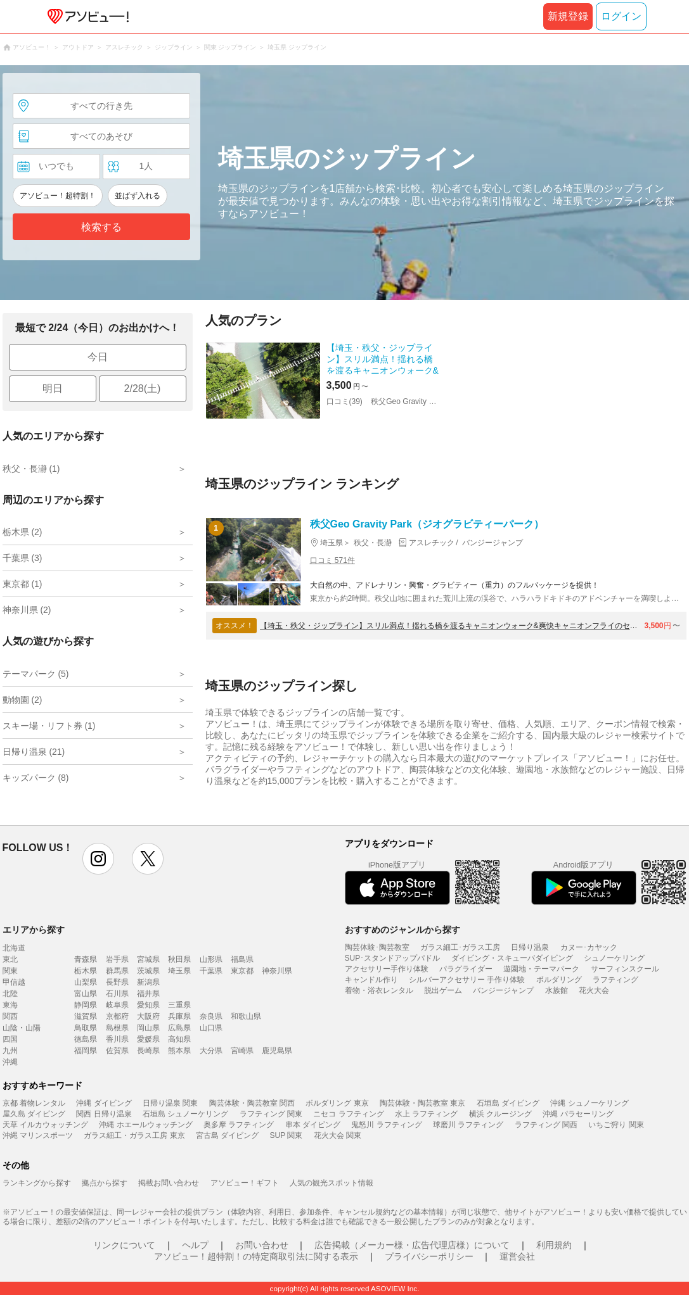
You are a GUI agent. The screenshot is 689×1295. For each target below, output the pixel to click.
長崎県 (148, 1050)
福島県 (242, 959)
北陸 (10, 993)
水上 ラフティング (426, 1113)
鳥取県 (85, 1027)
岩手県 (117, 959)
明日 (52, 388)
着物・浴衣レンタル (379, 990)
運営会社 (517, 1256)
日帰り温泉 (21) (34, 752)
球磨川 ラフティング (468, 1124)
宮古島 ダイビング (227, 1135)
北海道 (14, 948)
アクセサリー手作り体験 (386, 968)
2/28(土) (142, 388)
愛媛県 (148, 1039)
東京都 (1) (22, 584)
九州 (10, 1050)
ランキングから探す (37, 1182)
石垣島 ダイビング (508, 1103)
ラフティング (615, 979)
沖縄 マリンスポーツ (38, 1135)
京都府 (117, 1016)
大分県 (211, 1050)
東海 (10, 1005)
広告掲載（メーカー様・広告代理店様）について (412, 1245)
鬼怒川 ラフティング (386, 1124)
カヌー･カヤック (588, 947)
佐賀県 (117, 1050)
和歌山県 (246, 1016)
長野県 (117, 982)
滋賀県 (85, 1016)
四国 (10, 1039)
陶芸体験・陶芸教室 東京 (422, 1103)
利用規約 (554, 1245)
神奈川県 (277, 970)
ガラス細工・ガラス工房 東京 (134, 1135)
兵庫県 (179, 1016)
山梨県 (85, 982)
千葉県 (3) (22, 558)
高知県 (179, 1039)
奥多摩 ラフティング (238, 1124)
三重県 (179, 1005)
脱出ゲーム (443, 990)
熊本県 (179, 1050)
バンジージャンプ (503, 990)
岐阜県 (117, 1005)
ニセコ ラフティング (348, 1113)
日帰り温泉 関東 (170, 1103)
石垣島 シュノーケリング (185, 1113)
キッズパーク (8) (36, 778)
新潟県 (148, 982)
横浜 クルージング (500, 1113)
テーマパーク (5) (36, 674)
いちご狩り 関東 (615, 1124)
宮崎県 (242, 1050)
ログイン (621, 16)
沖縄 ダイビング (103, 1103)
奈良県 (211, 1016)
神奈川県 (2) (27, 610)
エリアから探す (34, 930)
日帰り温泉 (530, 947)
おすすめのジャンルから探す (402, 930)
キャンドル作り (371, 979)
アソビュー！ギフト (244, 1182)
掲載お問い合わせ (168, 1182)
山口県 (211, 1027)
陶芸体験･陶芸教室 (377, 947)
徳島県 (85, 1039)
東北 (10, 959)
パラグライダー (466, 968)
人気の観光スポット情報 (331, 1182)
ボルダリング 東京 (337, 1103)
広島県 (179, 1027)
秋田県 (179, 959)
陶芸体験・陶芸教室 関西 (252, 1103)
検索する (101, 227)
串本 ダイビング (312, 1124)
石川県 (117, 993)
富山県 (85, 993)
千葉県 (211, 970)
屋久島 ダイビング (34, 1113)
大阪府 (148, 1016)
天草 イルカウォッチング (45, 1124)
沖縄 (10, 1062)
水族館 (556, 990)
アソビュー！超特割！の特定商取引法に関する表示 (256, 1256)
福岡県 (85, 1050)
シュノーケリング (614, 958)
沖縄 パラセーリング (578, 1113)
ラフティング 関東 (271, 1113)
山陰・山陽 (22, 1027)
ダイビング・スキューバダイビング (512, 958)
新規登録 (568, 16)
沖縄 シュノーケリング (589, 1103)
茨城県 (148, 970)
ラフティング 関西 (546, 1124)
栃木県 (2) (22, 532)
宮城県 (148, 959)
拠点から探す (104, 1182)
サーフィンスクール (625, 968)
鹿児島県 (277, 1050)
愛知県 (148, 1005)
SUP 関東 (286, 1135)
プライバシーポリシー (429, 1256)
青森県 (85, 959)
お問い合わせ (261, 1245)
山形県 (211, 959)
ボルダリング (559, 979)
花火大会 (594, 990)
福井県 (148, 993)
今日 (97, 356)
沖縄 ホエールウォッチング (145, 1124)
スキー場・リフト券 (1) (49, 726)
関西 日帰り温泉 (103, 1113)
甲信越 (14, 982)
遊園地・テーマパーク (541, 968)
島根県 (117, 1027)
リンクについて (124, 1245)
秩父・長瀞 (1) (31, 469)
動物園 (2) (22, 700)
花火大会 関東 (337, 1135)
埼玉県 (179, 970)
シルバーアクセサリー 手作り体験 (467, 979)
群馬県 (117, 970)
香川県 (117, 1039)
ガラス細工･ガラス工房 (460, 947)
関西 (10, 1016)
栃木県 (85, 970)
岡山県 (148, 1027)
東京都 (242, 970)
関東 (10, 970)
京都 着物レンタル (34, 1103)
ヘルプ (195, 1245)
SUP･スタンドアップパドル (393, 958)
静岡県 (85, 1005)
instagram (98, 859)
